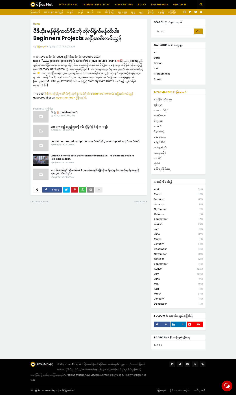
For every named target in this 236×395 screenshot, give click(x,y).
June (178, 234)
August (178, 224)
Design (158, 63)
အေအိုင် (157, 158)
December (178, 249)
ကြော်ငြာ (172, 12)
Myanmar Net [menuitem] (68, 4)
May (178, 284)
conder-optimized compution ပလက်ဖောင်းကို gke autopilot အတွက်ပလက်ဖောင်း (95, 141)
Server (158, 79)
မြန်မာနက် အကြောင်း (180, 390)
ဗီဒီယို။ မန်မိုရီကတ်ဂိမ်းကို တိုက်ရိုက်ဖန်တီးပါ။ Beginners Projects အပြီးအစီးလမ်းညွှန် (89, 93)
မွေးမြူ (161, 12)
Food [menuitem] (142, 4)
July (178, 229)
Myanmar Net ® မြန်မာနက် (71, 97)
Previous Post (40, 201)
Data (157, 58)
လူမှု (133, 12)
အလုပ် (90, 12)
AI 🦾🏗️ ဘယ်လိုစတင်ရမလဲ (64, 112)
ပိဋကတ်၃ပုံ (159, 131)
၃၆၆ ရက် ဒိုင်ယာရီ (162, 169)
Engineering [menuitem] (159, 4)
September (178, 219)
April (178, 189)
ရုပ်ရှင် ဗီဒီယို (159, 142)
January (178, 204)
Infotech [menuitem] (179, 4)
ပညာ (141, 12)
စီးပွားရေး (158, 121)
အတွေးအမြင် (160, 153)
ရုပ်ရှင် (80, 12)
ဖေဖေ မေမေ (160, 137)
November (178, 209)
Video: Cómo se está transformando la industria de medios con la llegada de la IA (92, 157)
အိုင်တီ (157, 163)
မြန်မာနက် (35, 12)
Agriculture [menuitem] (124, 4)
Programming (162, 73)
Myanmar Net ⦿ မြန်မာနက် (170, 92)
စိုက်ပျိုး (151, 12)
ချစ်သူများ (158, 104)
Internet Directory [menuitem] (96, 4)
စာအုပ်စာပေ (160, 115)
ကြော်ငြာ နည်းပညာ (163, 99)
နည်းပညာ (122, 12)
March (178, 194)
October (178, 214)
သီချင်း (70, 12)
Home (36, 23)
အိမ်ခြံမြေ (109, 12)
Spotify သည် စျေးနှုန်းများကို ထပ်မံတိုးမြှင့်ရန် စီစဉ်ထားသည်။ (79, 126)
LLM (156, 68)
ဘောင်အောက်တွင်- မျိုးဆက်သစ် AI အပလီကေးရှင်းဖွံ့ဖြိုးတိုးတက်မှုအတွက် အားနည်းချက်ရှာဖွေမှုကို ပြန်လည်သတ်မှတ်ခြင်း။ (95, 172)
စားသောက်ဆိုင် (161, 110)
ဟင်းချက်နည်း (160, 147)
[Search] (174, 31)
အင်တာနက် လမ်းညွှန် (53, 12)
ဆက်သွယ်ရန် (200, 390)
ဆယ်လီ (157, 126)
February (178, 199)
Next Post (139, 201)
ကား (99, 12)
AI (155, 52)
